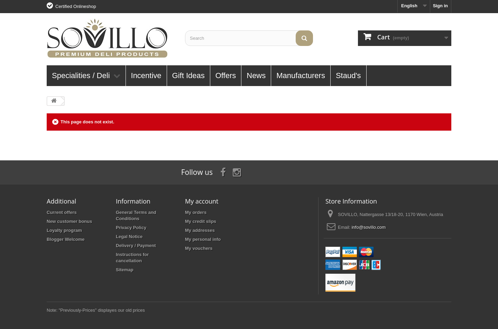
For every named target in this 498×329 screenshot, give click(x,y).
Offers (225, 75)
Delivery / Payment (136, 245)
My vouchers (198, 248)
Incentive (146, 75)
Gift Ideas (188, 75)
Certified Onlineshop (75, 6)
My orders (195, 212)
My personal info (203, 239)
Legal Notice (129, 236)
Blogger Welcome (66, 239)
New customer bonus (69, 221)
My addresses (200, 230)
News (256, 75)
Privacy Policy (131, 227)
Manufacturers (300, 75)
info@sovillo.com (369, 227)
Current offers (62, 212)
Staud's (348, 75)
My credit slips (200, 221)
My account (201, 201)
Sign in (440, 5)
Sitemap (124, 269)
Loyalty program (64, 230)
